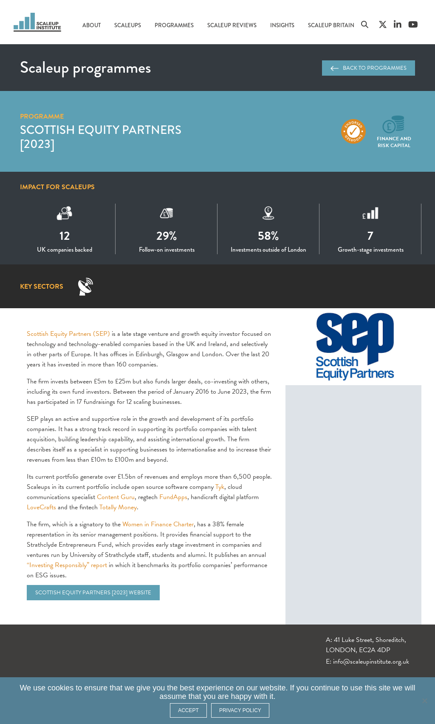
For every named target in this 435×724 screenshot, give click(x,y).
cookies (60, 688)
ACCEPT (188, 710)
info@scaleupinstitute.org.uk (371, 661)
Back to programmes (368, 68)
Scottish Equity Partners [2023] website (93, 592)
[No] (424, 700)
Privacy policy (240, 710)
